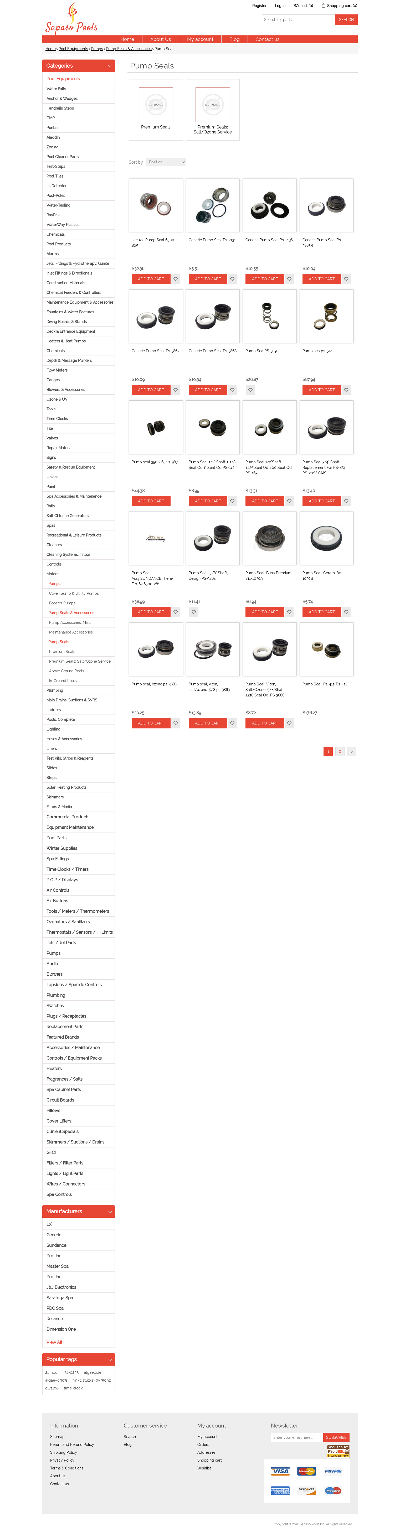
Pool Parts (56, 837)
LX (49, 1224)
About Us (160, 39)
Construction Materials (66, 283)
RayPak (53, 215)
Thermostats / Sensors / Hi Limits (80, 932)
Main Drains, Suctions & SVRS (72, 700)
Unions (52, 477)
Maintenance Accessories (71, 632)
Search (130, 1437)
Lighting (53, 729)
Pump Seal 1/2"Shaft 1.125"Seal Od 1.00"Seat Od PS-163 (268, 467)
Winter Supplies (62, 848)
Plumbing (55, 690)
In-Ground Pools (63, 681)
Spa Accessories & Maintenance (74, 496)
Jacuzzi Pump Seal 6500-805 (154, 243)
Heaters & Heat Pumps (66, 341)
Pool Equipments (73, 49)
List (353, 162)
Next (351, 751)
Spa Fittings (58, 858)
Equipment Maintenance (70, 827)
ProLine (54, 1255)
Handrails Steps (60, 108)
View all (54, 1342)
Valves (52, 438)
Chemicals (56, 234)
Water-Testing (58, 205)
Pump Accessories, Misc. (70, 622)
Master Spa (58, 1266)
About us (57, 1476)
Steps (52, 778)
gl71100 (52, 1388)
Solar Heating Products (66, 787)
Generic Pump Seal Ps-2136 (269, 240)
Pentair (53, 128)
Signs (51, 457)
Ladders (54, 710)
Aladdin (53, 137)
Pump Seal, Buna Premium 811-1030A (268, 576)
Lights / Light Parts (65, 1173)
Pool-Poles (56, 196)
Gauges (53, 380)
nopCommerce (77, 1524)
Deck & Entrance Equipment (71, 331)
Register (259, 6)
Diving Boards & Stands (67, 322)
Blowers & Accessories (66, 390)
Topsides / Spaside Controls (74, 984)
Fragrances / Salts (65, 1079)
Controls (54, 564)
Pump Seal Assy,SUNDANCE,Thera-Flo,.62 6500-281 (152, 578)
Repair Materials (60, 448)
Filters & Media (59, 807)
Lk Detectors (57, 186)
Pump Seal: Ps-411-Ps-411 (324, 684)
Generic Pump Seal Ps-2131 (212, 240)
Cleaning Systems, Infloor (68, 554)
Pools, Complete (61, 719)
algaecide (92, 1372)
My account (200, 39)
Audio (52, 963)
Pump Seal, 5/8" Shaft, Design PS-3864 (208, 576)
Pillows (53, 1110)
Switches (55, 1005)
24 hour (52, 1372)
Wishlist (204, 1468)
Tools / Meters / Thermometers (78, 911)
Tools (51, 409)
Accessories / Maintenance (73, 1047)
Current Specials (63, 1131)
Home (127, 39)
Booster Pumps (62, 603)
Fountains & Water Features (70, 312)
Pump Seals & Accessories (129, 49)
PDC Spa (55, 1308)
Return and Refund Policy (72, 1444)
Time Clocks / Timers (68, 869)
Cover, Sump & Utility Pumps (74, 593)
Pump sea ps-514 (317, 351)
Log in (280, 6)
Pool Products (59, 244)
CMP (51, 118)
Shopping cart (209, 1460)
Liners (52, 749)
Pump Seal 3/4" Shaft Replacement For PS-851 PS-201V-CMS (323, 467)
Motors (52, 574)
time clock (73, 1388)
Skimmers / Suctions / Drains (75, 1142)
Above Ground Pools (66, 671)
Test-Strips (56, 166)
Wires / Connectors (66, 1184)
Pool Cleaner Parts (63, 157)
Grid (344, 162)
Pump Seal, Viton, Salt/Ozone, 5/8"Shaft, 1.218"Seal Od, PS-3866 (265, 689)
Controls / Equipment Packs (74, 1058)
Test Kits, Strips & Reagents (70, 758)
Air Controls (58, 890)
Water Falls (56, 89)
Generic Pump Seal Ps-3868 (213, 351)
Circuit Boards (60, 1100)
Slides (52, 768)
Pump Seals (58, 642)
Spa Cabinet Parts (64, 1089)
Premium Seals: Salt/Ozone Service (80, 661)
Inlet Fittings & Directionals (69, 273)
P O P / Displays (62, 879)
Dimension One (61, 1329)
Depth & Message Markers (69, 360)
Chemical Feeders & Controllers (74, 293)
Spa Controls (59, 1194)
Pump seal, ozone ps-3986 (154, 684)
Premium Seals (62, 652)
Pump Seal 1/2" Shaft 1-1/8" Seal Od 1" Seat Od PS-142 (213, 465)
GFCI (51, 1152)
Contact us (268, 39)
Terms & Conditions (66, 1468)
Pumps (97, 49)
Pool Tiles (55, 176)
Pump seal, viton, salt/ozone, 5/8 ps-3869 (209, 687)
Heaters (54, 1068)
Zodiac (52, 147)
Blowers (55, 974)
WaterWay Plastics (63, 225)
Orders (203, 1444)
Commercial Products (68, 816)
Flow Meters (57, 370)
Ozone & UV (57, 399)
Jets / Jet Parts (61, 942)
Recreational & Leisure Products (74, 535)
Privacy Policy (62, 1460)
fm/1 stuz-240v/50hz (92, 1380)
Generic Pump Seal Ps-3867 (155, 351)
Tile (50, 428)
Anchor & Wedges (62, 98)
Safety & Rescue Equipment (71, 467)
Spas (51, 525)
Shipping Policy (63, 1452)
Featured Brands (63, 1037)
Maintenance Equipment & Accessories (80, 302)
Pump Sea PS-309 (261, 351)
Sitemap (57, 1437)
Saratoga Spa (60, 1297)
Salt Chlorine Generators (68, 516)
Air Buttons (57, 900)
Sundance (56, 1245)
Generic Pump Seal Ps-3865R (322, 243)
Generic (54, 1234)
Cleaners (54, 545)
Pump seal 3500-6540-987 (155, 462)
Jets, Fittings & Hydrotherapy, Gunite (78, 263)
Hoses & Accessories (64, 739)
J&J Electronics (61, 1287)
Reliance (55, 1318)
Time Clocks (57, 419)
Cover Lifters (59, 1121)
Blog (234, 39)
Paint (51, 487)
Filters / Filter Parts (65, 1163)
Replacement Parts (65, 1026)
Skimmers (55, 797)
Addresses (206, 1452)
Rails (51, 506)
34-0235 (71, 1372)
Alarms (53, 254)
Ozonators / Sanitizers (68, 921)
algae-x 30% (56, 1380)
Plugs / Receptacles (66, 1016)
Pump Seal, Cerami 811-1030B (322, 576)
